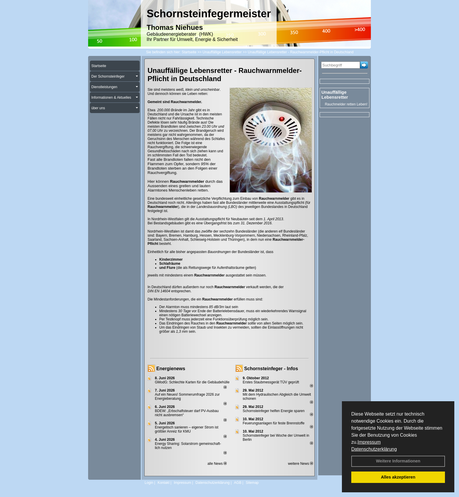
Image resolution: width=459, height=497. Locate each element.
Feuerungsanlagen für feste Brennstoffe (273, 423)
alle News (217, 464)
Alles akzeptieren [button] (398, 477)
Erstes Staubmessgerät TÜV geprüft (271, 382)
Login (149, 483)
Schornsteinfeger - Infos (271, 368)
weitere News (300, 464)
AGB (237, 483)
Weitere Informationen (398, 461)
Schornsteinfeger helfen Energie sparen (273, 411)
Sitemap (252, 483)
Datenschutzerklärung (374, 449)
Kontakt (163, 483)
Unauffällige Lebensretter (334, 95)
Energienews (170, 368)
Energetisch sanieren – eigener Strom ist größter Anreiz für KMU (186, 429)
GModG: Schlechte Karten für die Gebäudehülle (192, 382)
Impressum (369, 442)
